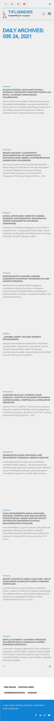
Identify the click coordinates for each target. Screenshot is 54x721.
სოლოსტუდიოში (10, 709)
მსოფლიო (7, 213)
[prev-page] (5, 666)
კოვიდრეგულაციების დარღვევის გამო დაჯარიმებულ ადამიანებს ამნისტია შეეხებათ (26, 456)
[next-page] (49, 666)
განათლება (7, 150)
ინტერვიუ (6, 334)
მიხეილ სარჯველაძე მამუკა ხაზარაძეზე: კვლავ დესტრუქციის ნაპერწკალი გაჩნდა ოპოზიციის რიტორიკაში (26, 581)
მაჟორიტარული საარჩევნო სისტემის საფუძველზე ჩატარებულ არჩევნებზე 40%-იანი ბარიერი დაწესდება (26, 278)
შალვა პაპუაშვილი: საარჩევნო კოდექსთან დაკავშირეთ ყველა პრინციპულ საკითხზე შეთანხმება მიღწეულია (24, 642)
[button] (44, 14)
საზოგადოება (8, 392)
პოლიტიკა (7, 86)
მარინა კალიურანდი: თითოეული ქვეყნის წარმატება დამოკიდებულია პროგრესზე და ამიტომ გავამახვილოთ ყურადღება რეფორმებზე (24, 220)
